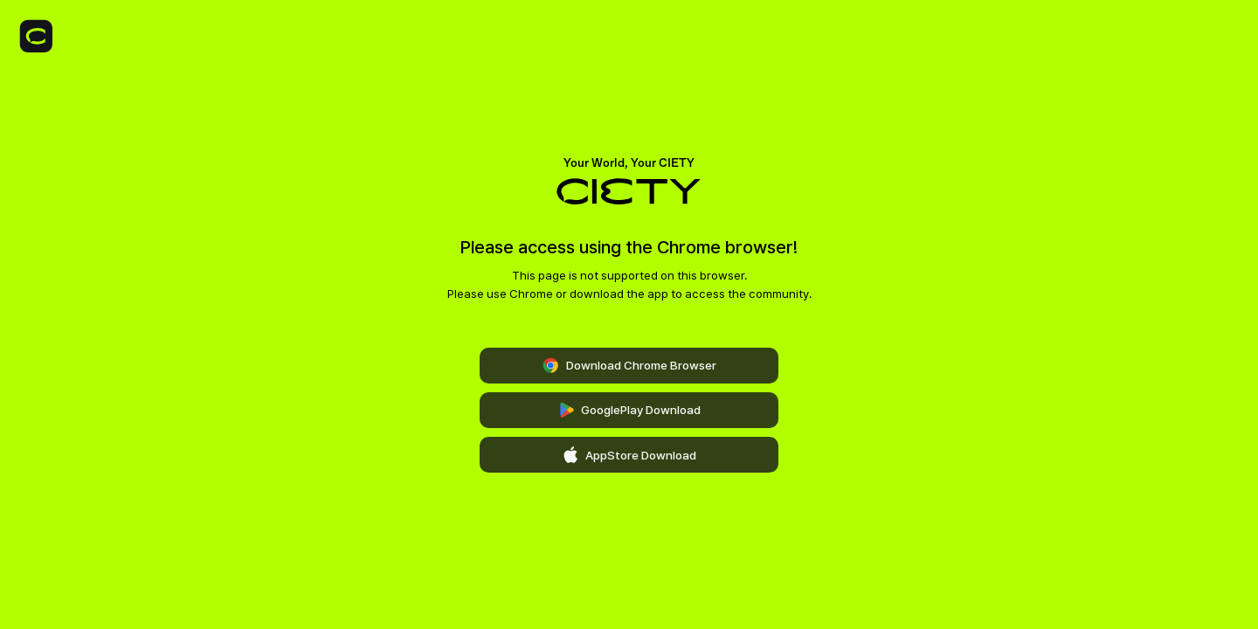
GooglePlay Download (629, 410)
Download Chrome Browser (628, 365)
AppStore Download (629, 455)
